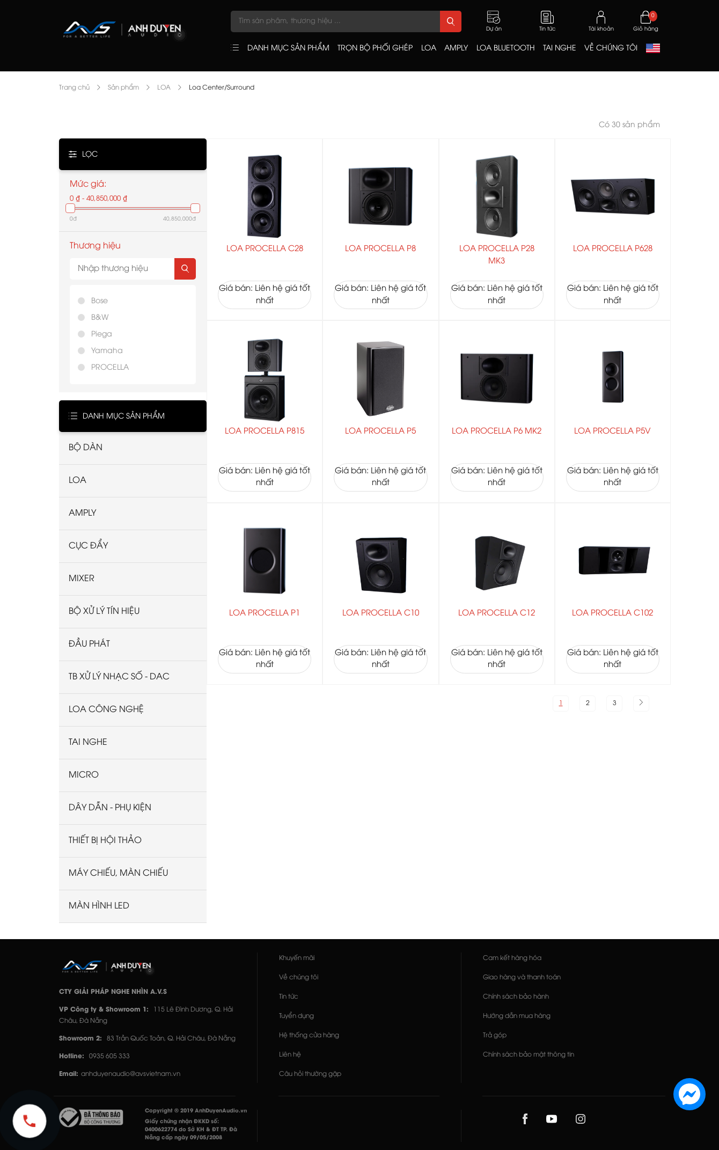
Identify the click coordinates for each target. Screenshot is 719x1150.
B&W (99, 317)
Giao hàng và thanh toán (522, 977)
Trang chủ (74, 88)
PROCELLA (110, 367)
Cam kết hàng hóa (512, 958)
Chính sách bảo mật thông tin (528, 1055)
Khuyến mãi (296, 958)
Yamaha (107, 351)
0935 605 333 (109, 1056)
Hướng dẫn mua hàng (517, 1016)
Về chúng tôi (298, 977)
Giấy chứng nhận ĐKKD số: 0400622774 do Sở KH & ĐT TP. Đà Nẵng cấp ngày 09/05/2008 (191, 1129)
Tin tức (288, 997)
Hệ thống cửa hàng (309, 1035)
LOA (164, 88)
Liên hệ (290, 1055)
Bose (99, 301)
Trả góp (495, 1035)
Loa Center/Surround (221, 88)
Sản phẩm (123, 88)
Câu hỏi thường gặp (310, 1074)
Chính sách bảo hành (516, 997)
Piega (101, 334)
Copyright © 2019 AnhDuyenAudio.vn (196, 1111)
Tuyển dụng (296, 1016)
